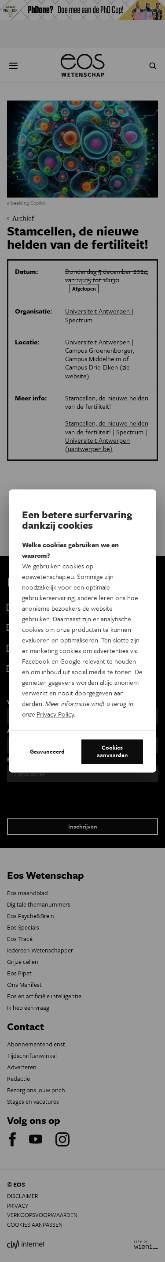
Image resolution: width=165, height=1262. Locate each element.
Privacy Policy (55, 714)
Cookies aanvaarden (112, 751)
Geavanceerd (47, 751)
